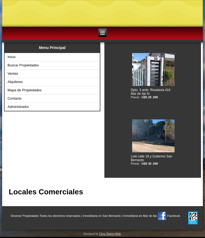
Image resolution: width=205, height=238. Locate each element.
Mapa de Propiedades (24, 90)
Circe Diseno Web (110, 233)
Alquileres (15, 82)
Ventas (12, 73)
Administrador (18, 107)
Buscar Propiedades (23, 65)
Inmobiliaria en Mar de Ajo (140, 215)
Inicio (11, 57)
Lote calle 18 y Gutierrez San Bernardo (151, 158)
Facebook (173, 215)
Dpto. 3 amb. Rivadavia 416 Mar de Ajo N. (150, 92)
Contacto (14, 98)
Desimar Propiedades (25, 215)
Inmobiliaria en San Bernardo (102, 215)
